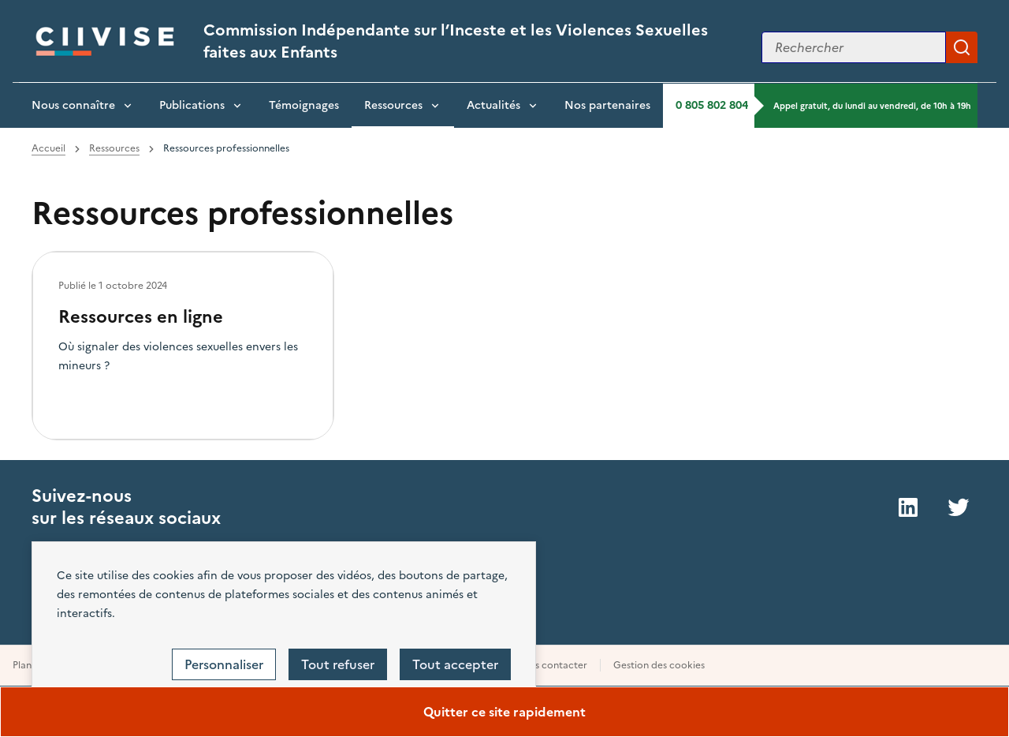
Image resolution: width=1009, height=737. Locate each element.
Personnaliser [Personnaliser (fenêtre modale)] (223, 664)
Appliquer (961, 47)
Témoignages (304, 105)
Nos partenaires (607, 105)
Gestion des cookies (659, 665)
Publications (192, 105)
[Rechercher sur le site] (853, 47)
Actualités (493, 105)
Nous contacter (551, 665)
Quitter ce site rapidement (504, 711)
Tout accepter (455, 664)
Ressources (393, 105)
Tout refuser (337, 664)
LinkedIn (908, 507)
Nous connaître (73, 105)
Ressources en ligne (140, 317)
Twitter (958, 507)
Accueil (48, 148)
